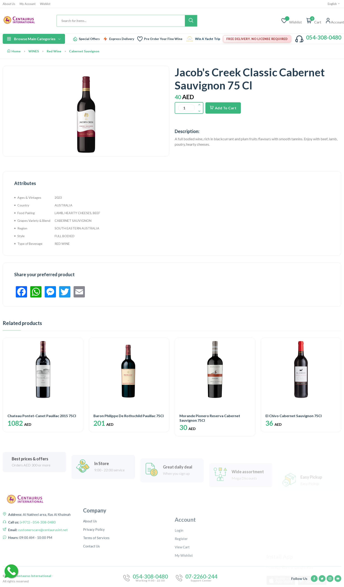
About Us (9, 3)
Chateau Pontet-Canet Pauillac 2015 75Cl (41, 416)
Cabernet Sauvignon (84, 51)
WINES (33, 51)
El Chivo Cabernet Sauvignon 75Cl (293, 416)
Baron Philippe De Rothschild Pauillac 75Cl (128, 416)
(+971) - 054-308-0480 (37, 547)
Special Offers (89, 39)
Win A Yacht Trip (207, 39)
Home (14, 51)
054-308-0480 (323, 37)
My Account (27, 3)
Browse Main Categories (33, 39)
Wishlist (45, 3)
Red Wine (54, 51)
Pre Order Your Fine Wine (163, 39)
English (334, 3)
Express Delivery (121, 39)
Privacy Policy (94, 572)
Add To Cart (223, 108)
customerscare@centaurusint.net (42, 555)
